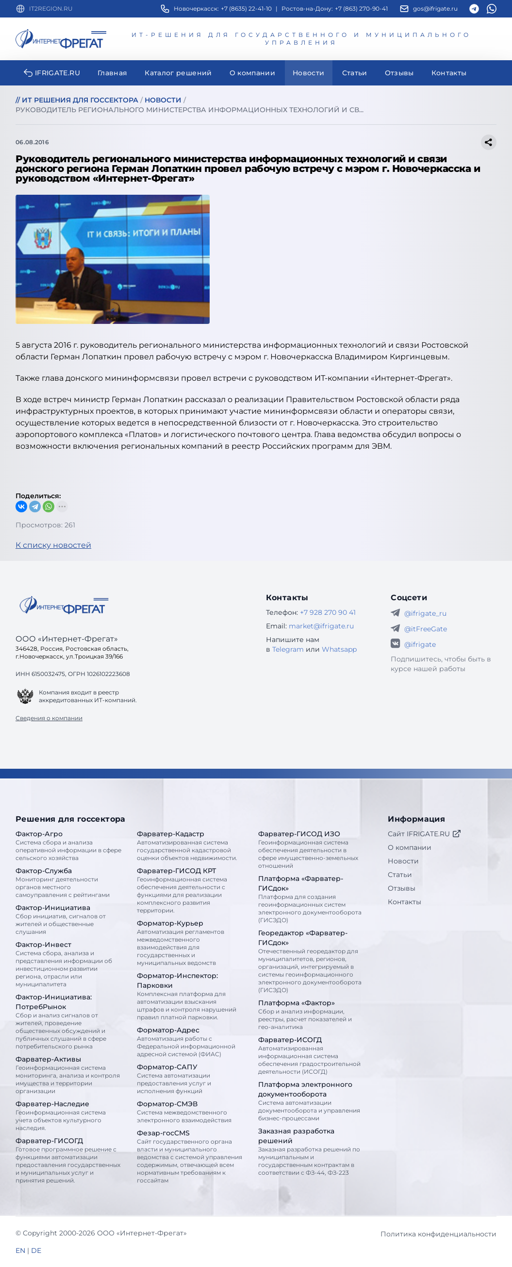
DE (36, 1250)
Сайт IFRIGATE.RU (425, 834)
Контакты (404, 901)
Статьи (400, 874)
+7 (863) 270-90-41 (361, 8)
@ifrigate (420, 644)
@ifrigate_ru (425, 613)
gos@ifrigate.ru (435, 8)
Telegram (288, 649)
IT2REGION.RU (51, 8)
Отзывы (401, 888)
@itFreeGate (425, 629)
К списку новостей (53, 545)
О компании (409, 847)
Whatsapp (339, 649)
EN (20, 1250)
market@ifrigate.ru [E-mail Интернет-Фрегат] (321, 626)
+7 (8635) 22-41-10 (246, 8)
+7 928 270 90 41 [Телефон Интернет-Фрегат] (328, 612)
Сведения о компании (49, 718)
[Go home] (64, 605)
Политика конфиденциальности (438, 1234)
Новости (403, 861)
